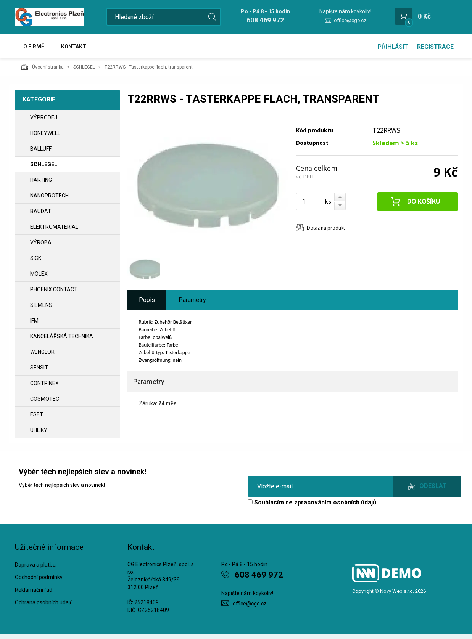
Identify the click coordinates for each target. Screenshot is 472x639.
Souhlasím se (312, 502)
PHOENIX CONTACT (53, 290)
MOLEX (39, 274)
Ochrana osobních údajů (44, 602)
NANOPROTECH (49, 196)
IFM (34, 321)
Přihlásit (392, 46)
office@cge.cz (350, 20)
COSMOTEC (44, 399)
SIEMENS (41, 305)
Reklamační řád (33, 590)
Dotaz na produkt (326, 228)
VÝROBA (41, 243)
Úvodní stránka (42, 67)
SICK (35, 258)
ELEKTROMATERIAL (54, 227)
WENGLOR (42, 352)
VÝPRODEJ (43, 118)
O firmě (34, 46)
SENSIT (39, 368)
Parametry (192, 300)
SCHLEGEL (84, 67)
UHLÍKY (38, 430)
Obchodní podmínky (39, 578)
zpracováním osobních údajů (335, 502)
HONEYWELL (45, 133)
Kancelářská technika (61, 337)
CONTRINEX (44, 384)
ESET (36, 415)
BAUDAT (40, 212)
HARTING (41, 180)
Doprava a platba (35, 565)
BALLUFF (41, 149)
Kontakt (74, 46)
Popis (147, 300)
